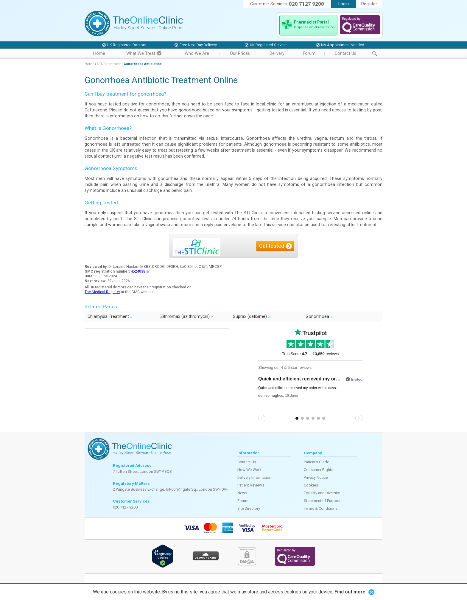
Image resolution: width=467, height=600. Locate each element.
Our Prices (240, 53)
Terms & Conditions (320, 508)
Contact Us (345, 53)
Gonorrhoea (319, 316)
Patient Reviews (250, 485)
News (242, 493)
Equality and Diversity (322, 493)
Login (343, 4)
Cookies (311, 485)
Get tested (271, 246)
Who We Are (197, 53)
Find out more (349, 592)
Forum (309, 53)
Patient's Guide (316, 462)
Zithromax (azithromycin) (186, 316)
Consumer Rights (318, 469)
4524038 (140, 271)
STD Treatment (109, 64)
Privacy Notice (316, 477)
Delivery (277, 53)
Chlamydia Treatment (110, 316)
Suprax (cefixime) (251, 316)
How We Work (249, 469)
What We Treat (143, 53)
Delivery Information (254, 477)
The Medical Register (102, 292)
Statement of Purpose (322, 500)
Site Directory (248, 508)
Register (369, 4)
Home (99, 53)
